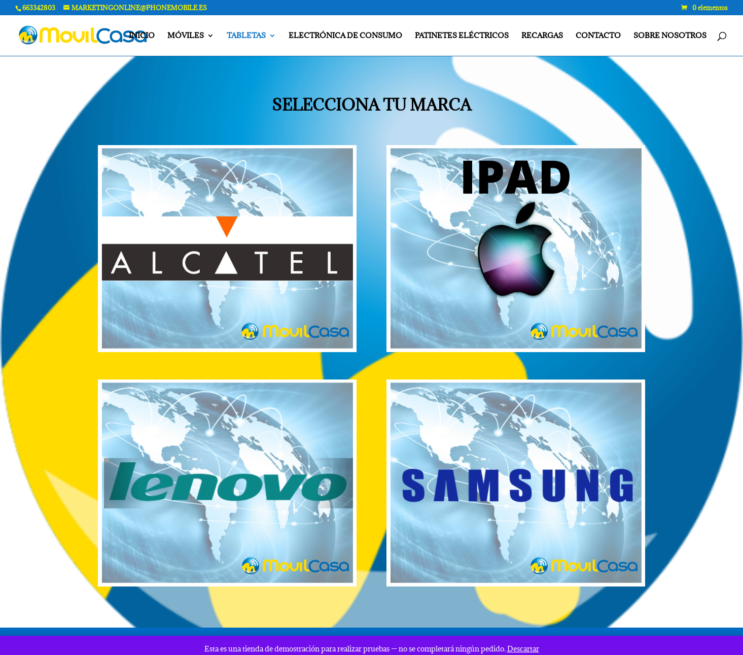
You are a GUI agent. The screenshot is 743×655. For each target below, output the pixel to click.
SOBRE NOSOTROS (669, 36)
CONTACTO (598, 36)
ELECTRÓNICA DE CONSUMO (345, 36)
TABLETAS (246, 36)
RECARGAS (542, 36)
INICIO (142, 36)
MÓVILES (185, 36)
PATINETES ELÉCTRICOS (462, 36)
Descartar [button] (523, 648)
